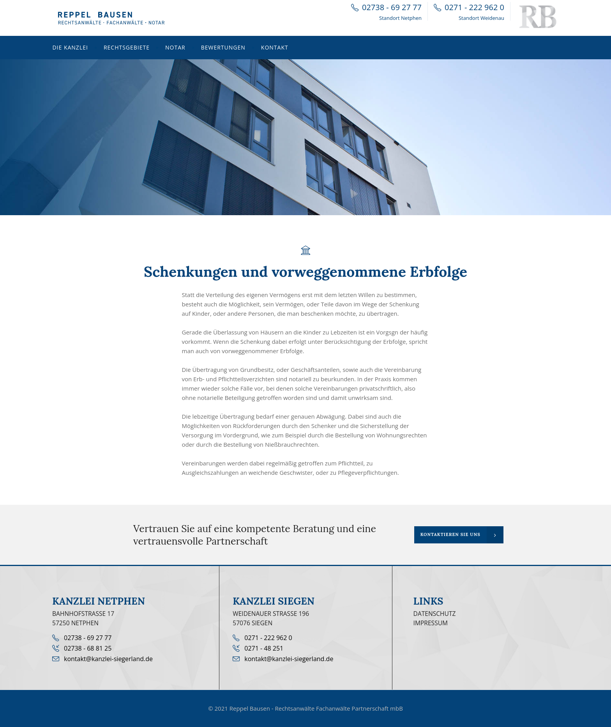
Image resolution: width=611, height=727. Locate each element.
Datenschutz (434, 613)
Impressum (430, 623)
